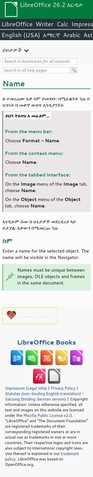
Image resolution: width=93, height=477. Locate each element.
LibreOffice (16, 24)
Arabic (71, 35)
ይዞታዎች (12, 50)
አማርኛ (51, 35)
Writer (44, 24)
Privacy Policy (63, 388)
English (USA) (20, 35)
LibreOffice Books (46, 342)
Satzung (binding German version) (35, 399)
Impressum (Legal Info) (26, 388)
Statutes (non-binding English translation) (43, 393)
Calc (62, 24)
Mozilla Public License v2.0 (47, 415)
